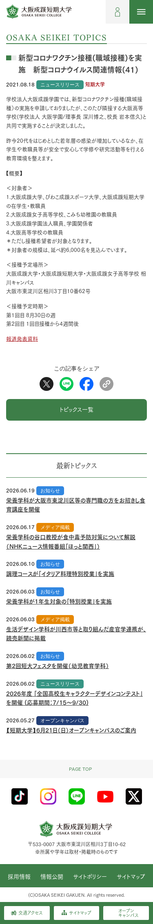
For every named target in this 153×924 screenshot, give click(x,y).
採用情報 (19, 877)
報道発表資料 (22, 339)
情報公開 (51, 877)
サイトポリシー (90, 877)
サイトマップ (131, 877)
